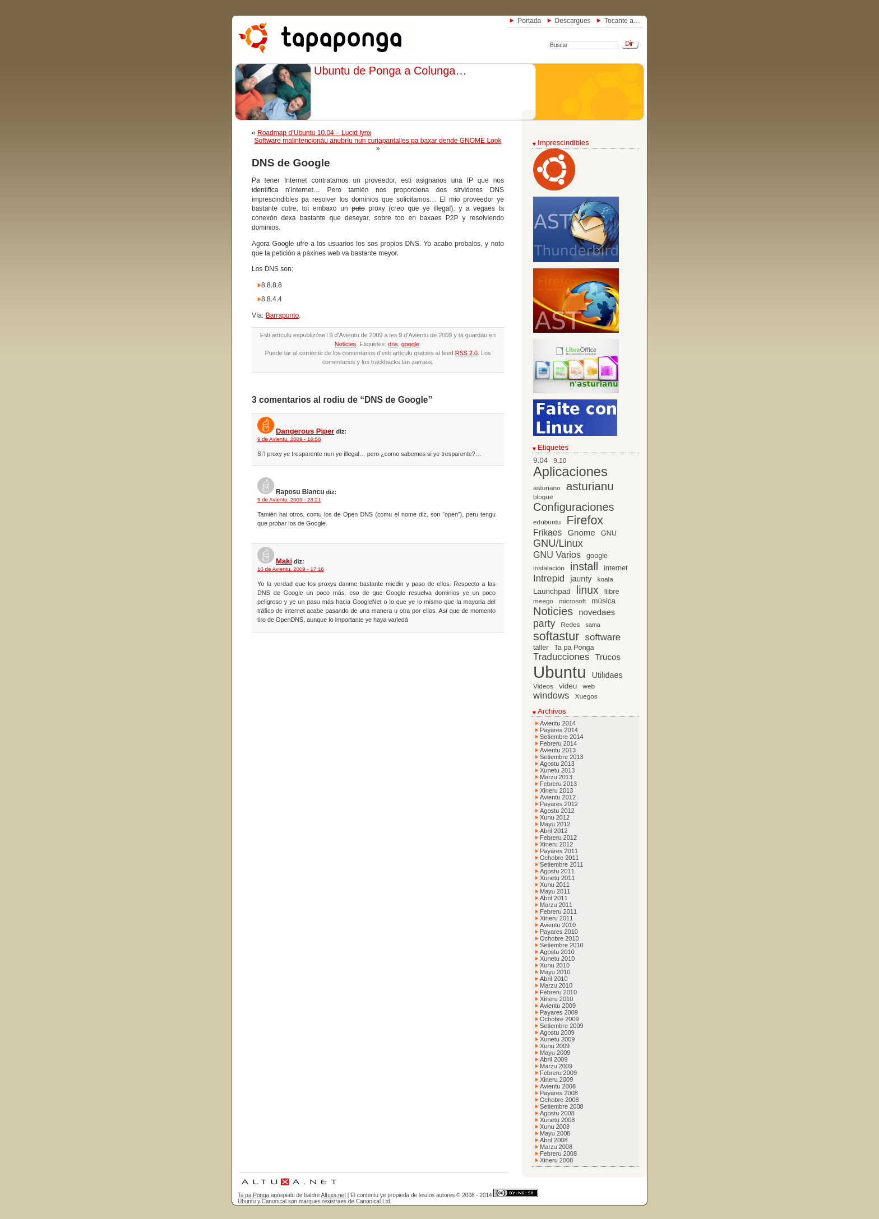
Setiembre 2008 (562, 1106)
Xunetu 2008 (557, 1119)
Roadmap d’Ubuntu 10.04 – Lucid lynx (314, 133)
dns (392, 344)
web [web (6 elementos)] (588, 686)
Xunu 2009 (555, 1046)
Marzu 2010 (556, 985)
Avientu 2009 (558, 1005)
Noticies (345, 344)
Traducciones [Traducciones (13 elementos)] (561, 657)
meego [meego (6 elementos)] (543, 601)
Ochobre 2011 (559, 857)
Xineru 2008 (556, 1160)
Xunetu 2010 (557, 958)
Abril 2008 (554, 1140)
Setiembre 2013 (562, 756)
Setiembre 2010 (562, 945)
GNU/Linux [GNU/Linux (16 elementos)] (558, 543)
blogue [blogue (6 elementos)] (543, 497)
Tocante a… (622, 21)
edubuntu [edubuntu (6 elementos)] (547, 522)
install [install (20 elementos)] (584, 566)
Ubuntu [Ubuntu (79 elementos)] (559, 672)
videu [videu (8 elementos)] (568, 686)
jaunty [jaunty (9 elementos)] (580, 578)
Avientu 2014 (558, 723)
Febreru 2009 (558, 1072)
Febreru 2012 (558, 837)
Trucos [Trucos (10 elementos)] (607, 657)
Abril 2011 (554, 898)
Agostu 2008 (557, 1113)
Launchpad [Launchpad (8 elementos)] (552, 591)
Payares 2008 (559, 1093)
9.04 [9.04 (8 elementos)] (540, 460)
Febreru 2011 (558, 911)
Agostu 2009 (557, 1032)
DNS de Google (291, 163)
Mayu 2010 (555, 972)
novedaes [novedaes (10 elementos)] (597, 612)
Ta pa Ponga (253, 1195)
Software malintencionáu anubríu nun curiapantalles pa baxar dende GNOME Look (378, 141)
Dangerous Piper (305, 431)
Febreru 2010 (558, 992)
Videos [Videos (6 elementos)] (543, 686)
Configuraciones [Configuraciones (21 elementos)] (573, 507)
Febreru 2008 (558, 1153)
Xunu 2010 (555, 965)
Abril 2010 (554, 978)
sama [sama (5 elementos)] (593, 624)
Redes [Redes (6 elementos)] (570, 625)
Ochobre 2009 (559, 1019)
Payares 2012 (559, 804)
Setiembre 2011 (562, 864)
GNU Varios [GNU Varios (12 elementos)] (557, 555)
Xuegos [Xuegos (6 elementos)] (586, 696)
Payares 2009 (559, 1012)
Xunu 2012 (555, 817)
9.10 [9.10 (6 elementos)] (559, 460)
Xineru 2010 (556, 998)
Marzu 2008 (556, 1146)
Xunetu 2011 (557, 877)
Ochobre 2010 (559, 938)
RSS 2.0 (466, 353)
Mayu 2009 (555, 1052)
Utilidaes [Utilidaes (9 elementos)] (607, 675)
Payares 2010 (559, 931)
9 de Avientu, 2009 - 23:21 (289, 499)
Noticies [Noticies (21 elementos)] (553, 611)
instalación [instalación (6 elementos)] (549, 568)
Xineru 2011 (556, 918)
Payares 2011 (559, 851)
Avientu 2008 (558, 1086)
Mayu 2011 (555, 891)
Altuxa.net (333, 1195)
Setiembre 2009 (562, 1025)
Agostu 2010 (557, 951)
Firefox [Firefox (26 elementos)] (584, 520)
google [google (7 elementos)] (597, 556)
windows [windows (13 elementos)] (551, 695)
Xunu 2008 (555, 1126)
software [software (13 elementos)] (603, 637)
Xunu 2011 (555, 884)
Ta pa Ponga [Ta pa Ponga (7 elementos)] (574, 648)
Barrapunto (282, 315)
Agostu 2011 (557, 871)
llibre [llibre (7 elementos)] (611, 591)
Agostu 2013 (557, 763)
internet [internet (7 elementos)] (615, 568)
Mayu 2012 (555, 824)
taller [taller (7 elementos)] (540, 648)
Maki (284, 561)
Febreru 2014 (558, 743)
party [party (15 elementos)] (544, 623)
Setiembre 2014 (562, 736)
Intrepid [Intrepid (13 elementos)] (549, 578)
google (410, 344)
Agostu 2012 (557, 810)
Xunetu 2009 (557, 1039)
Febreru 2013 (558, 783)
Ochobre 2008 (559, 1099)
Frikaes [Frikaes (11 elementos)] (547, 532)
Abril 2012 (554, 830)
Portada (529, 21)
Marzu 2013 (556, 777)
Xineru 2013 (556, 790)
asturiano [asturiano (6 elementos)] (547, 488)
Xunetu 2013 (557, 770)
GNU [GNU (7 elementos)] (609, 533)
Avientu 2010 (558, 925)
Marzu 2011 (556, 904)
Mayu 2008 (555, 1133)
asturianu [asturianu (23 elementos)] (590, 486)
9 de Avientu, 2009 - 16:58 (289, 439)
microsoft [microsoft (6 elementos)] (572, 601)
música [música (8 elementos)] (603, 601)
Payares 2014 (559, 730)
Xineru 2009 (556, 1079)
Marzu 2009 (556, 1066)
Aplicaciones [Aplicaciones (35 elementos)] (570, 471)
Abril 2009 (554, 1059)
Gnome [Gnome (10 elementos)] (581, 532)
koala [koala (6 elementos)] (605, 579)
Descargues (573, 21)
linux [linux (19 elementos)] (587, 590)
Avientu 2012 (558, 797)
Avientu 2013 (558, 750)
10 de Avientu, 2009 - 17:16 (290, 569)
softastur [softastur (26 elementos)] (556, 636)
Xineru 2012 (556, 844)
